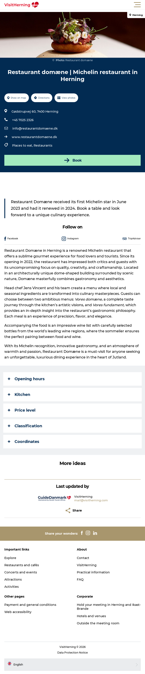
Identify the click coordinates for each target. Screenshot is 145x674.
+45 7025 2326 (23, 120)
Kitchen (19, 394)
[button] (92, 4)
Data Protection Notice (72, 652)
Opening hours (26, 379)
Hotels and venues (91, 616)
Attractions (13, 579)
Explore (10, 558)
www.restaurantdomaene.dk (34, 137)
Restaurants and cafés (21, 565)
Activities (11, 587)
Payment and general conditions (30, 605)
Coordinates (23, 441)
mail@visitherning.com (91, 500)
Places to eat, (23, 145)
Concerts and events (20, 572)
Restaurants (43, 145)
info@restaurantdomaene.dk (35, 128)
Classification (25, 426)
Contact (83, 558)
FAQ (80, 579)
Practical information (93, 572)
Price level (21, 410)
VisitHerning (87, 565)
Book (72, 160)
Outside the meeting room (98, 623)
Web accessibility (17, 612)
